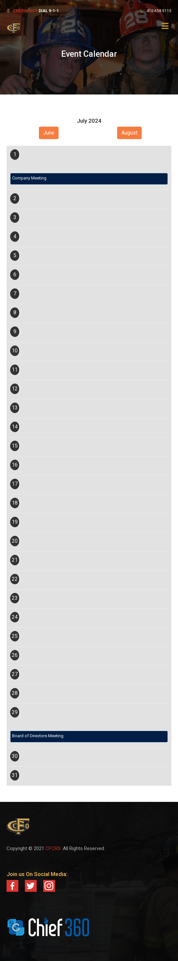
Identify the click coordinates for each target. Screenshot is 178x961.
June (48, 133)
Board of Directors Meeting (37, 735)
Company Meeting (29, 178)
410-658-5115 (159, 11)
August (129, 133)
